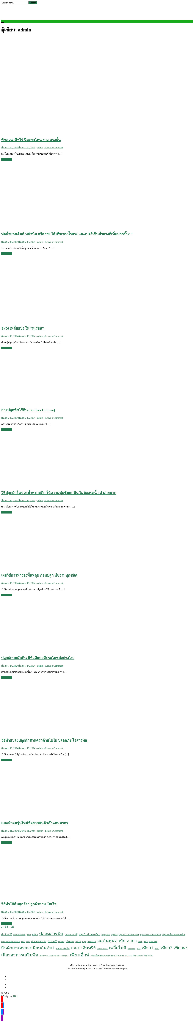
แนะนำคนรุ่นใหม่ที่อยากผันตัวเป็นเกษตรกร (34, 823)
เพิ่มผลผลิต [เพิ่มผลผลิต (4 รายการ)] (131, 949)
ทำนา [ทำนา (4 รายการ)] (29, 935)
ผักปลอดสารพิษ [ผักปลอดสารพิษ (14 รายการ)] (38, 941)
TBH (15, 996)
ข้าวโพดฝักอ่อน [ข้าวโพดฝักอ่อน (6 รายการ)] (19, 935)
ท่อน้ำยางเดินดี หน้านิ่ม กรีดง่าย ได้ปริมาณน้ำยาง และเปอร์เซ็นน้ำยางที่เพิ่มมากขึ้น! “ (67, 234)
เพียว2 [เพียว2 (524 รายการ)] (166, 947)
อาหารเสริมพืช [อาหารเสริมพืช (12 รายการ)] (62, 948)
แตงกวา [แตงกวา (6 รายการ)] (128, 956)
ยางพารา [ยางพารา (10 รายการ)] (92, 941)
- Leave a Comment (53, 147)
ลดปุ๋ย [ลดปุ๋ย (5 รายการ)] (140, 942)
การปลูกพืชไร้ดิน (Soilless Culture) (28, 410)
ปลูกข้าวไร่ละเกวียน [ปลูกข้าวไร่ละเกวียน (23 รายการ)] (89, 934)
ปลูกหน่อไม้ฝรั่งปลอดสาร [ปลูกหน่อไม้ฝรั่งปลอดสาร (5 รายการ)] (10, 942)
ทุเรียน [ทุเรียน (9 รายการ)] (35, 934)
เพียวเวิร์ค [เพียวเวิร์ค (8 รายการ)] (44, 956)
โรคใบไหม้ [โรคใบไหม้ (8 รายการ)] (148, 956)
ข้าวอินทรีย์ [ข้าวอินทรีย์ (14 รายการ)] (6, 934)
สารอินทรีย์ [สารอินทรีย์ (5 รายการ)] (153, 942)
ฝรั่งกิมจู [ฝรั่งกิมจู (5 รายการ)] (61, 942)
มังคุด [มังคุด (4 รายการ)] (84, 942)
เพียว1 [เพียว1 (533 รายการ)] (147, 947)
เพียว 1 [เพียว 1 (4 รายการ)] (157, 949)
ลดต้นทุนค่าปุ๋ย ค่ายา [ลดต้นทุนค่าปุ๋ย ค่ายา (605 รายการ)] (117, 940)
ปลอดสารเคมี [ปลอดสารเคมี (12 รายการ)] (71, 934)
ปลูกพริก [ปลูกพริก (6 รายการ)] (114, 935)
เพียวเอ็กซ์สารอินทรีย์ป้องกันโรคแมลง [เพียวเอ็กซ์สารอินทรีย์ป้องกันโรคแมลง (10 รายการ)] (107, 956)
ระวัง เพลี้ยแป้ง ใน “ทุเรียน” (22, 328)
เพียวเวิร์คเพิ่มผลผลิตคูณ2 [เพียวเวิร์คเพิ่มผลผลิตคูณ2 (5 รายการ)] (59, 956)
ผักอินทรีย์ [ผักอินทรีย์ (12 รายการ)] (52, 941)
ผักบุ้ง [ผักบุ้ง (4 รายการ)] (28, 942)
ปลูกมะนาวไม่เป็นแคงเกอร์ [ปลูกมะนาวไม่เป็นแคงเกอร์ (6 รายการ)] (150, 935)
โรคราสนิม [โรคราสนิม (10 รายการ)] (138, 956)
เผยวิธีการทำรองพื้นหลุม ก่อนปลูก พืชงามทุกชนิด (39, 575)
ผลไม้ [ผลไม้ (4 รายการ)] (23, 942)
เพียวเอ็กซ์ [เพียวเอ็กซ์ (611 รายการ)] (79, 955)
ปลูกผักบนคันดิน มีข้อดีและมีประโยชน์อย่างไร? (37, 658)
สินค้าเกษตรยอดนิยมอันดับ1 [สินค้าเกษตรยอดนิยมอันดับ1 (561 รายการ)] (27, 947)
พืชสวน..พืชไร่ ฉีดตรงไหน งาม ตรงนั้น (31, 140)
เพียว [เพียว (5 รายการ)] (138, 949)
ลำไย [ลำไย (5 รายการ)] (146, 942)
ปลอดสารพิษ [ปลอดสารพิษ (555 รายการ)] (51, 933)
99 (12, 926)
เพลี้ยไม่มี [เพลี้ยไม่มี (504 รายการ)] (117, 948)
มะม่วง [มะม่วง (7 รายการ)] (78, 942)
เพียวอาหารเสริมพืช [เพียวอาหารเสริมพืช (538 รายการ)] (19, 955)
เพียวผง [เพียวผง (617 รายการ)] (181, 947)
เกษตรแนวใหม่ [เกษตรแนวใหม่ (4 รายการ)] (102, 949)
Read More (6, 159)
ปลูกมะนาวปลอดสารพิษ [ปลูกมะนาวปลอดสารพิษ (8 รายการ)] (129, 935)
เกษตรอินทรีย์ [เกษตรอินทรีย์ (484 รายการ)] (83, 948)
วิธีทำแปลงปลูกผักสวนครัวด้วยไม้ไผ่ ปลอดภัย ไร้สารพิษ (44, 740)
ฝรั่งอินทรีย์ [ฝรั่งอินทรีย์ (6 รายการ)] (70, 942)
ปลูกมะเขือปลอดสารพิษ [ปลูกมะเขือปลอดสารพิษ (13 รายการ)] (173, 934)
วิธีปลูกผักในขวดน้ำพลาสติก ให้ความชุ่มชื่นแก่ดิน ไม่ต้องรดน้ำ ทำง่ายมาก (58, 493)
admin (40, 147)
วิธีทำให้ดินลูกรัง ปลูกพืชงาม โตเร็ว (28, 904)
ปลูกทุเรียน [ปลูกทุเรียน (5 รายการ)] (106, 935)
